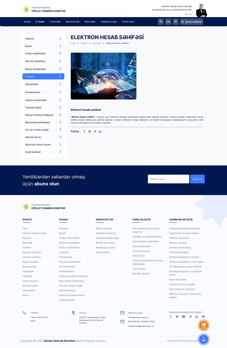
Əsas (73, 43)
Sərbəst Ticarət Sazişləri (182, 284)
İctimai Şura (28, 290)
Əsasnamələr (29, 266)
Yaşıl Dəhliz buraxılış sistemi (184, 233)
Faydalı (40, 21)
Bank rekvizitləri (177, 279)
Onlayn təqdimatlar (43, 53)
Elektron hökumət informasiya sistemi (185, 295)
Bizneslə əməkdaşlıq (180, 247)
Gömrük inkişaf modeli (34, 233)
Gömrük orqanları (31, 257)
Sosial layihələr (43, 151)
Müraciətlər (90, 21)
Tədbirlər (27, 276)
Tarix (25, 228)
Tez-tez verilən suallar (43, 129)
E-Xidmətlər (55, 21)
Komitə (27, 21)
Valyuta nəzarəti (141, 250)
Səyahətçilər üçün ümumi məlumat (145, 230)
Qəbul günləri (103, 252)
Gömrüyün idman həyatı (43, 144)
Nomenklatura (66, 271)
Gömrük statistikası (69, 242)
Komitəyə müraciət (106, 233)
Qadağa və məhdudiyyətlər (147, 236)
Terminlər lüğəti (43, 107)
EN (168, 21)
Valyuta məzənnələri (43, 100)
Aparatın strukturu (32, 252)
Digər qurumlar (30, 261)
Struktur (26, 247)
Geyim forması (30, 280)
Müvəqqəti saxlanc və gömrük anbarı (185, 273)
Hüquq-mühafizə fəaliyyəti (43, 114)
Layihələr (43, 76)
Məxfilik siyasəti (140, 273)
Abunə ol (197, 179)
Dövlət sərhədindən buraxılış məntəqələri (147, 262)
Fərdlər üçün (128, 21)
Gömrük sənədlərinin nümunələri (186, 261)
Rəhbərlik (27, 242)
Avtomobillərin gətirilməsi (145, 241)
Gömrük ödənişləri (178, 252)
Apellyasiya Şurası (105, 247)
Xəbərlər (43, 38)
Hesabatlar (28, 271)
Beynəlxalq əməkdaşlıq (43, 122)
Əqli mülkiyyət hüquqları (182, 289)
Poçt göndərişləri (141, 246)
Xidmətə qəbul (30, 285)
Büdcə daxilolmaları (43, 69)
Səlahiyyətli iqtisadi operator (184, 228)
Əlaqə (25, 295)
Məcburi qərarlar (178, 242)
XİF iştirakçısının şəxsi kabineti (185, 266)
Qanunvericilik (72, 21)
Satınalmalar (65, 257)
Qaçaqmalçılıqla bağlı (107, 237)
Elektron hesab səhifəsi (117, 43)
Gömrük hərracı (43, 137)
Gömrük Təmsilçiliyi (179, 237)
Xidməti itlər (138, 255)
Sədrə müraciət (104, 228)
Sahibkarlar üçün (109, 21)
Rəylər (43, 46)
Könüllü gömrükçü (105, 242)
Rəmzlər (26, 237)
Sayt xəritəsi (139, 268)
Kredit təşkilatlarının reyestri (184, 257)
